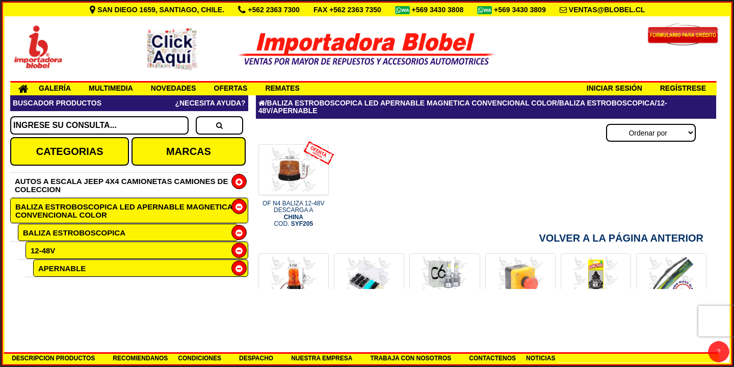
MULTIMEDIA (111, 88)
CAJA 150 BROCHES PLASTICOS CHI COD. (369, 322)
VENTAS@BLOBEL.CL (607, 10)
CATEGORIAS (69, 151)
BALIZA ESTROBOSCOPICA (74, 232)
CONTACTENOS (492, 358)
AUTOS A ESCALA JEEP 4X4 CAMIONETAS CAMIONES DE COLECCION (121, 185)
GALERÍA (55, 88)
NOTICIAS (540, 358)
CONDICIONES (199, 358)
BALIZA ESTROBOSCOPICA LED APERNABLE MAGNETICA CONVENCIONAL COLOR (124, 210)
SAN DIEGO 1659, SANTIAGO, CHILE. (158, 10)
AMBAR (59, 285)
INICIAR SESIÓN (614, 88)
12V (37, 302)
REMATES (282, 88)
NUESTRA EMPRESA (321, 358)
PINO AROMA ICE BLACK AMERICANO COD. (596, 322)
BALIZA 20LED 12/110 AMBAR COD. (293, 322)
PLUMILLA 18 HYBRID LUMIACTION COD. (671, 322)
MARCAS (188, 151)
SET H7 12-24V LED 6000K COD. (444, 322)
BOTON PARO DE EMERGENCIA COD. (520, 322)
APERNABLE (62, 268)
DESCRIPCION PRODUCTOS (53, 358)
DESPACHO (256, 358)
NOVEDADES (173, 88)
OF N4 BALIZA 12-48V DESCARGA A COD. (293, 213)
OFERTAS (231, 88)
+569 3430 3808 (439, 10)
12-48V (43, 250)
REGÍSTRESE (683, 88)
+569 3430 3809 (521, 10)
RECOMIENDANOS (140, 358)
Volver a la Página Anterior (621, 238)
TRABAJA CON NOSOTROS (410, 358)
